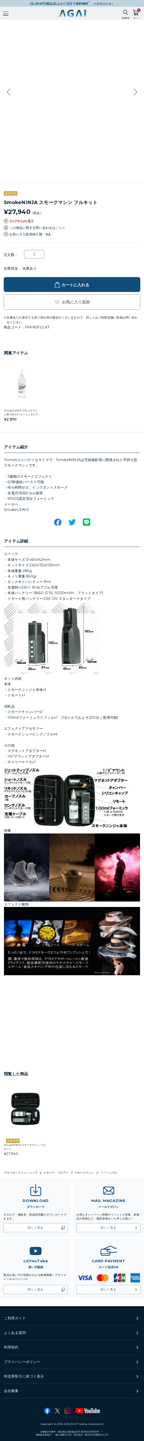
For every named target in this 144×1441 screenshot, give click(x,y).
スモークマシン (84, 1172)
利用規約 (11, 1347)
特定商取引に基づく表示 (24, 1376)
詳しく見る (35, 1227)
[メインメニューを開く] (5, 13)
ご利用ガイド (15, 1318)
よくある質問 (15, 1333)
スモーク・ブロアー (56, 1172)
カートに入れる (75, 285)
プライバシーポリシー (22, 1362)
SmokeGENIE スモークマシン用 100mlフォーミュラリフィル (21, 414)
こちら (60, 228)
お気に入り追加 (76, 302)
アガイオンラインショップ (20, 1172)
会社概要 (11, 1391)
